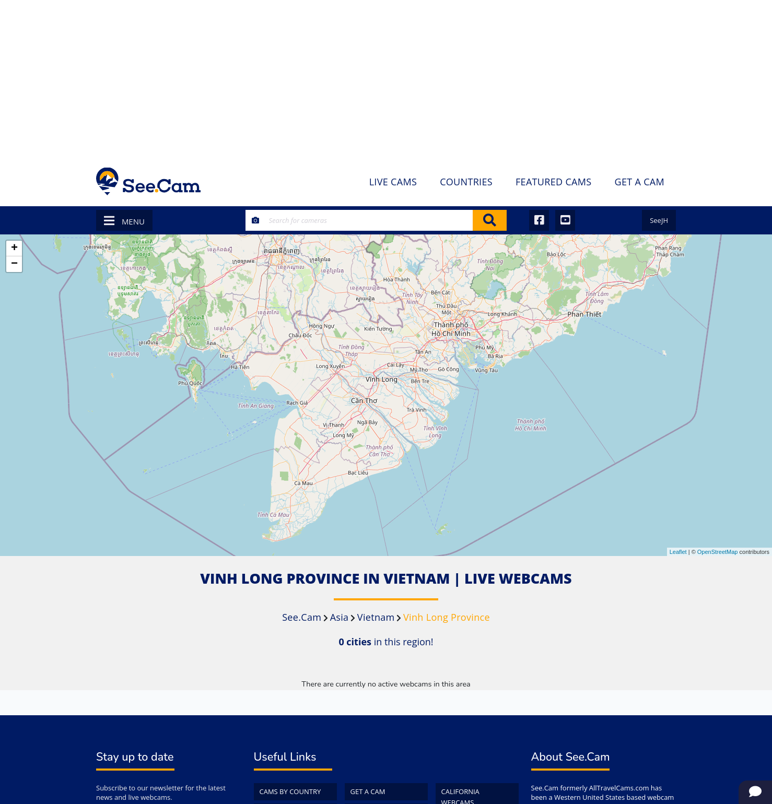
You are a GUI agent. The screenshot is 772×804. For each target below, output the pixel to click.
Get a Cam (367, 791)
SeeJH (659, 220)
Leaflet (678, 552)
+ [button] (14, 248)
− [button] (14, 264)
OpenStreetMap (717, 552)
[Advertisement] (386, 78)
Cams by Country (290, 791)
